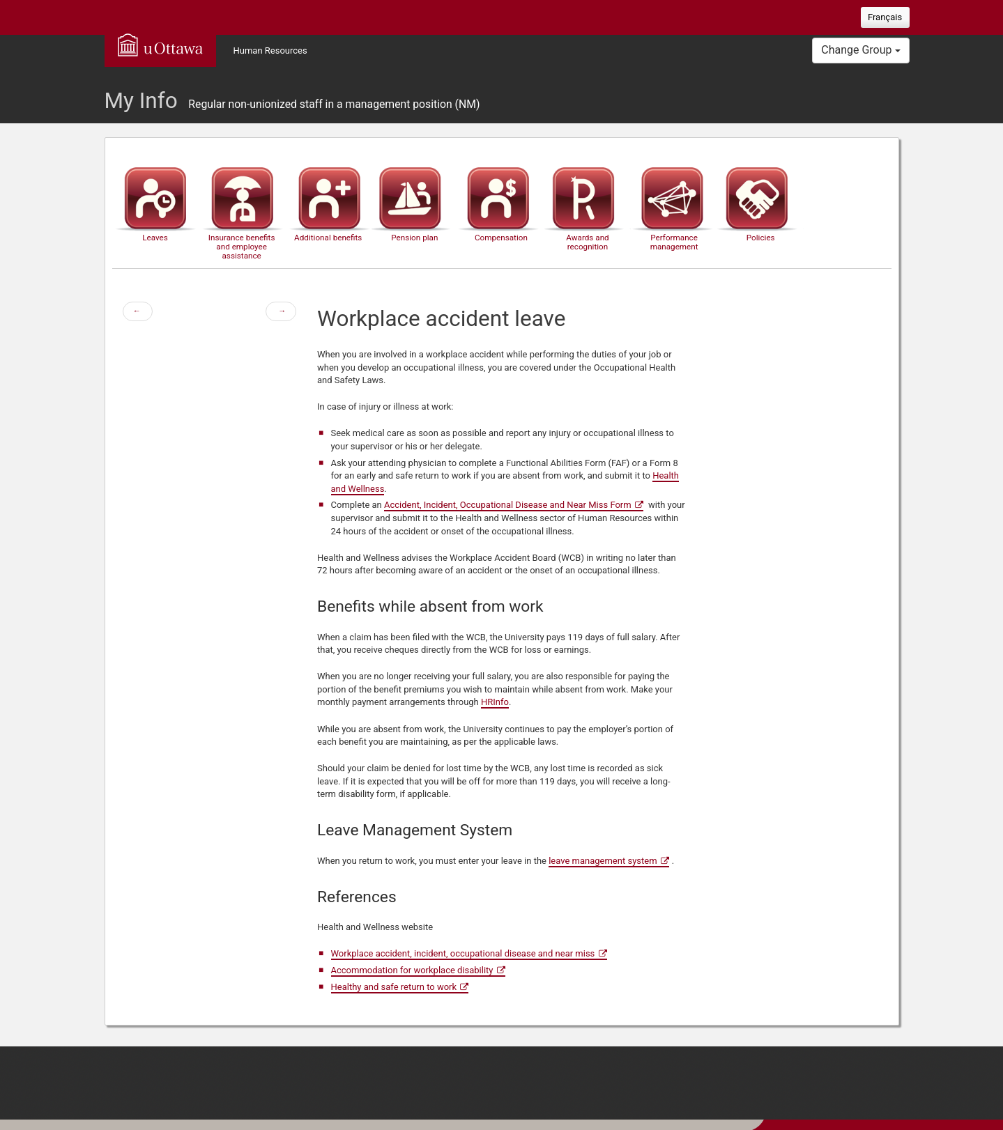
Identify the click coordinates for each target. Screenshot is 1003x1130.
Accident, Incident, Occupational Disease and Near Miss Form (507, 505)
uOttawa (160, 44)
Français (885, 17)
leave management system (603, 861)
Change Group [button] (860, 49)
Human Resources (270, 50)
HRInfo (495, 702)
